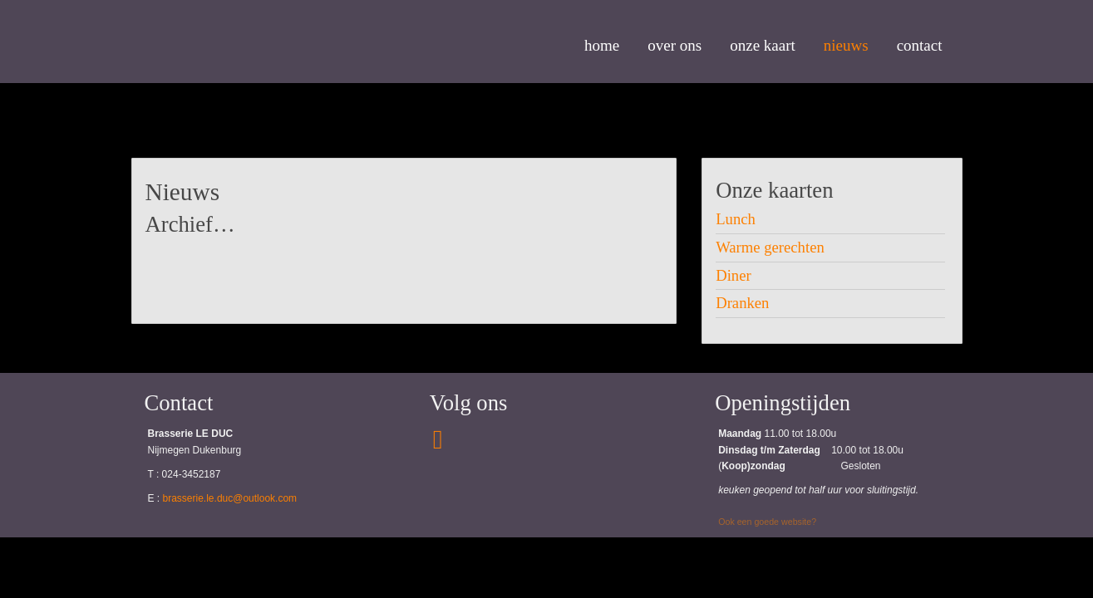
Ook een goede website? (767, 522)
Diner (733, 275)
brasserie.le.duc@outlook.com (230, 498)
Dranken (742, 302)
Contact (920, 45)
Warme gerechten (770, 247)
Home (601, 45)
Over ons (674, 45)
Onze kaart (762, 45)
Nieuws (846, 45)
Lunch (736, 219)
